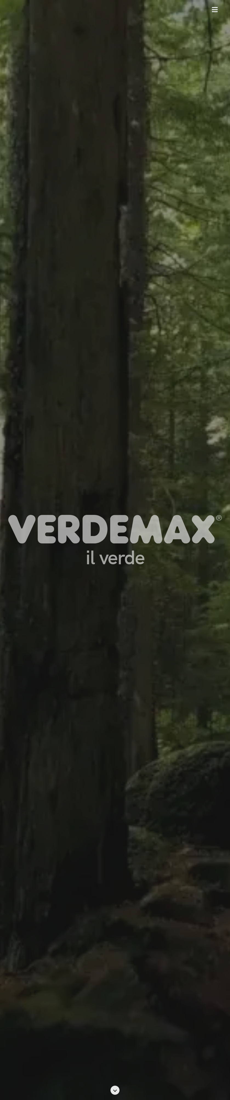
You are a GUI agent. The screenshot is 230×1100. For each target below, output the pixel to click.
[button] (215, 9)
